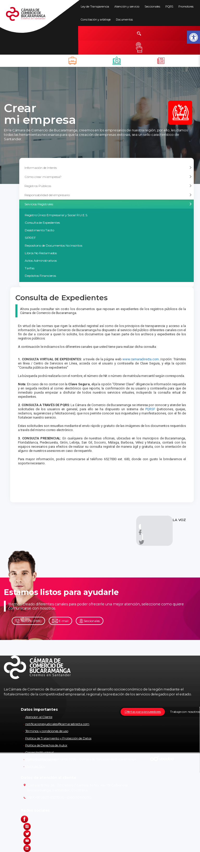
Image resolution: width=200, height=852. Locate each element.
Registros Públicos (108, 186)
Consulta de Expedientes (42, 223)
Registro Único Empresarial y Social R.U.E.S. (56, 215)
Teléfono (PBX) (28, 621)
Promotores (185, 6)
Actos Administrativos (41, 260)
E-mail (60, 621)
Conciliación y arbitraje (96, 19)
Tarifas (29, 268)
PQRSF (151, 409)
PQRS (169, 6)
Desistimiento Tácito (39, 230)
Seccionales (152, 6)
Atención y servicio (126, 6)
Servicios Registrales (108, 204)
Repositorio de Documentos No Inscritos (53, 245)
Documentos (124, 19)
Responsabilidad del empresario (108, 195)
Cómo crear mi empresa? (108, 177)
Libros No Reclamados (41, 253)
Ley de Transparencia (95, 6)
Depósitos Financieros (40, 276)
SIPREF (30, 238)
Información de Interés (108, 168)
